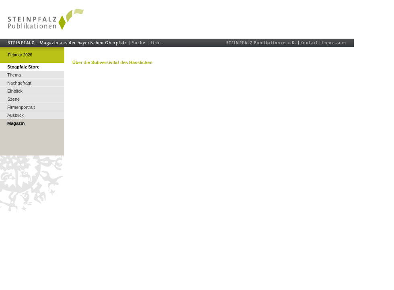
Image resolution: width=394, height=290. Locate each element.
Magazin (16, 123)
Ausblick (15, 115)
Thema (14, 74)
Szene (13, 99)
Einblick (15, 91)
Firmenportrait (21, 107)
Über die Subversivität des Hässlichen (112, 62)
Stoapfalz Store (23, 66)
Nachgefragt (19, 83)
